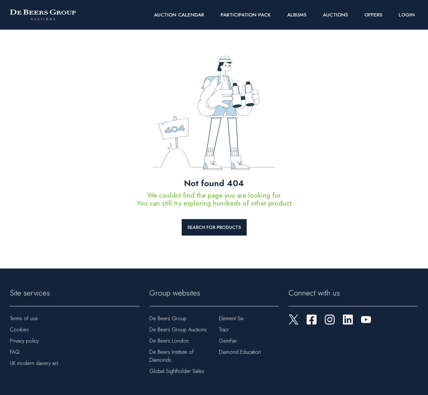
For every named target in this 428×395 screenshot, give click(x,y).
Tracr (224, 329)
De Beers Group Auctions (178, 329)
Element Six (231, 318)
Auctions (335, 14)
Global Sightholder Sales (176, 371)
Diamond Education (240, 352)
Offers (373, 14)
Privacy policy (24, 341)
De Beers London (169, 341)
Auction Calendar (179, 14)
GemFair (228, 341)
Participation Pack (246, 14)
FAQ (14, 352)
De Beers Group (168, 318)
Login (407, 14)
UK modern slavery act (34, 363)
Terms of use (24, 318)
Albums (296, 14)
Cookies (19, 329)
